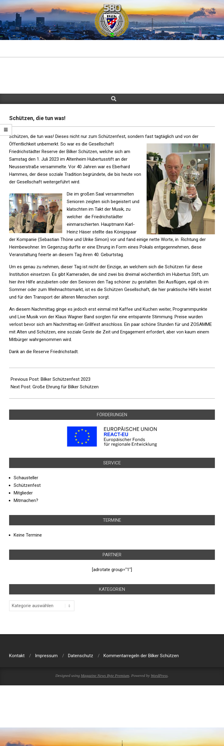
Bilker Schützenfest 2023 (65, 379)
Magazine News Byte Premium (105, 675)
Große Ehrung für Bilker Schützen (65, 387)
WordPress (159, 675)
